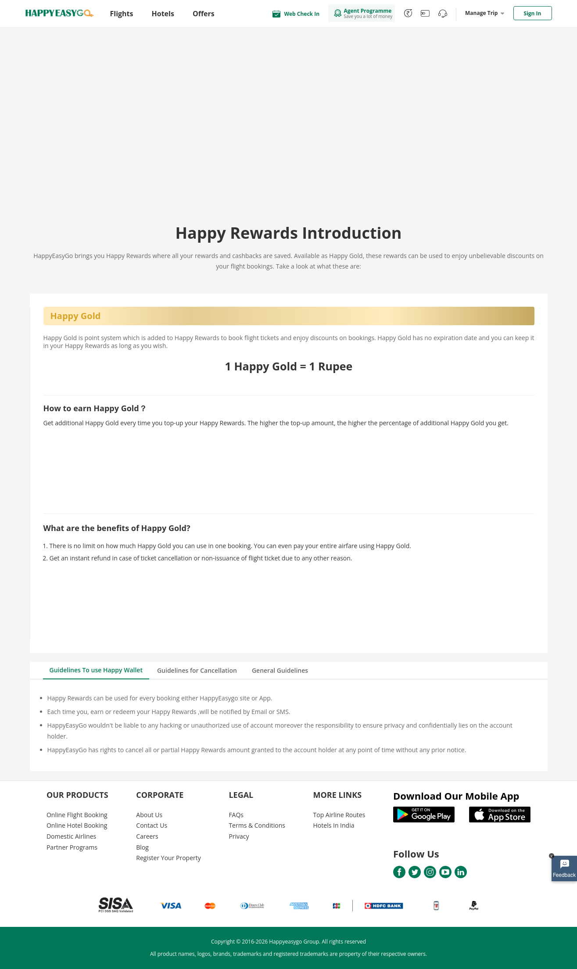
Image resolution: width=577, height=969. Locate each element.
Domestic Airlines (71, 836)
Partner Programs (72, 847)
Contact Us (151, 825)
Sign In (532, 13)
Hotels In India (334, 825)
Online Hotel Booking (77, 825)
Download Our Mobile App (456, 795)
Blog (142, 847)
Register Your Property (168, 858)
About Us (149, 815)
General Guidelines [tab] (280, 670)
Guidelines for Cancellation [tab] (197, 670)
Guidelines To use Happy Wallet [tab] (96, 670)
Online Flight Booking (77, 815)
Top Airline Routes (339, 815)
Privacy (239, 836)
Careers (147, 836)
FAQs (236, 815)
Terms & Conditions (257, 825)
